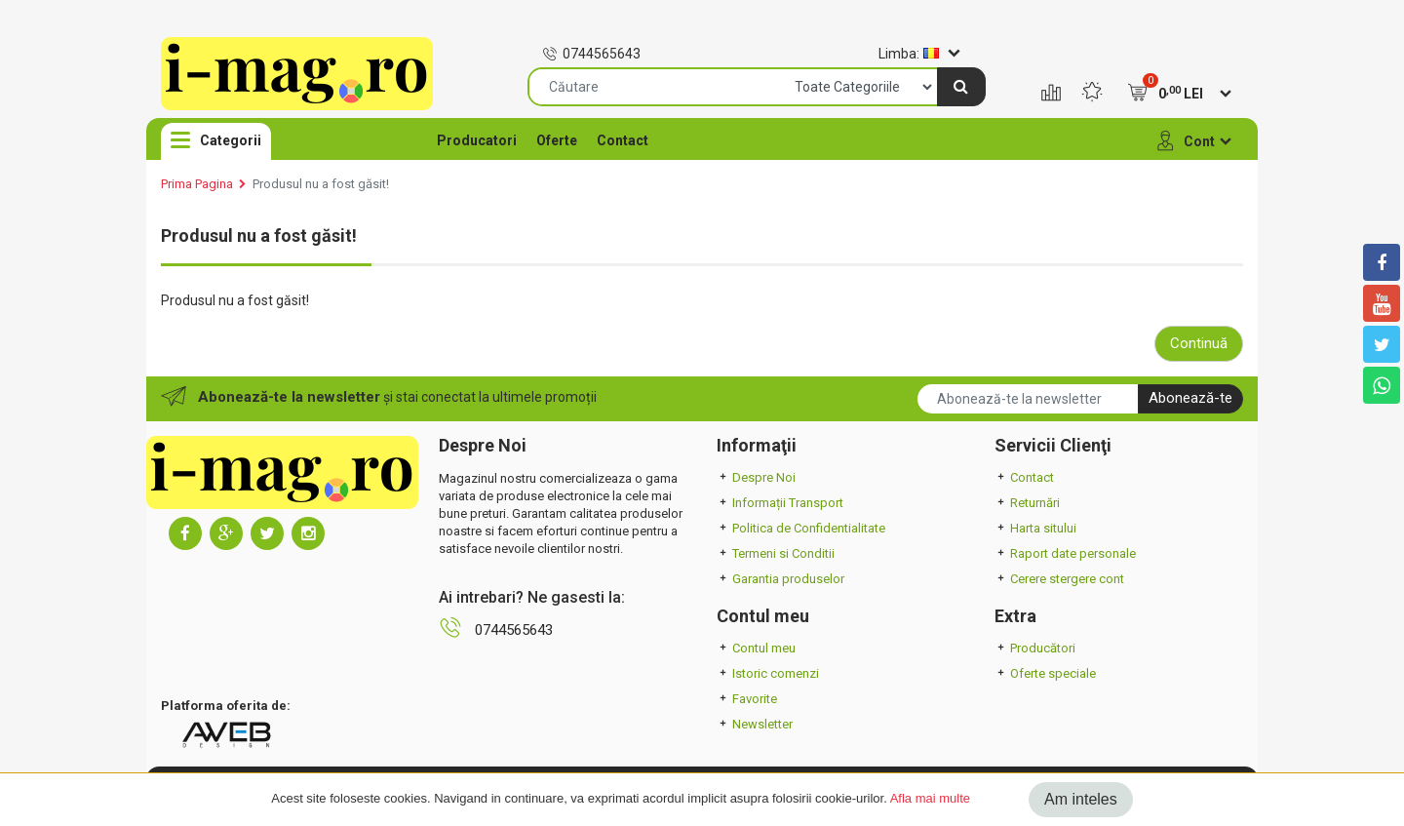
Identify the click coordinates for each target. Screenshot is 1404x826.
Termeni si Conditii (776, 553)
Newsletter (755, 724)
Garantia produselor (780, 578)
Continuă (1199, 343)
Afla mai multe (930, 798)
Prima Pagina (197, 184)
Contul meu (756, 648)
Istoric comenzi (768, 673)
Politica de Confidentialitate (801, 528)
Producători (1034, 648)
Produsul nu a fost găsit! (321, 184)
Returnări (1027, 502)
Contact (622, 140)
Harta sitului (1035, 528)
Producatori (477, 140)
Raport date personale (1065, 553)
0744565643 (591, 53)
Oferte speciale (1045, 673)
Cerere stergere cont (1059, 578)
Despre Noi (756, 477)
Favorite (747, 698)
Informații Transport (780, 502)
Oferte (556, 140)
